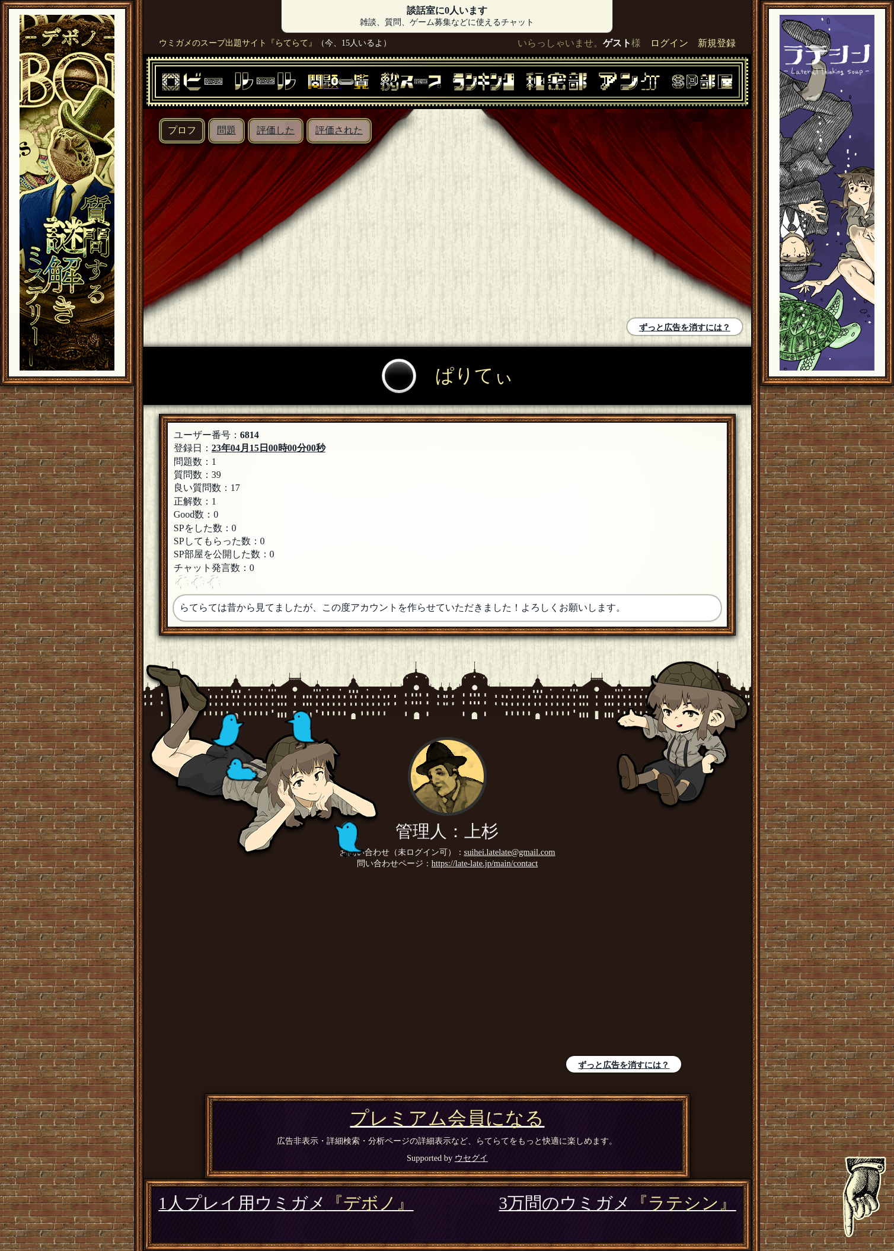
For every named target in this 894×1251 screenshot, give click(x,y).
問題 (226, 130)
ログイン (669, 43)
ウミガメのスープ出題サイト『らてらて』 (238, 42)
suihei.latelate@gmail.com (509, 852)
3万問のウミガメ (617, 1202)
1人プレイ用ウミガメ (285, 1202)
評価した (276, 130)
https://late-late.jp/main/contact (485, 863)
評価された (339, 130)
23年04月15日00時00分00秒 (268, 448)
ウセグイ (471, 1158)
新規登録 (717, 43)
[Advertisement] (298, 232)
